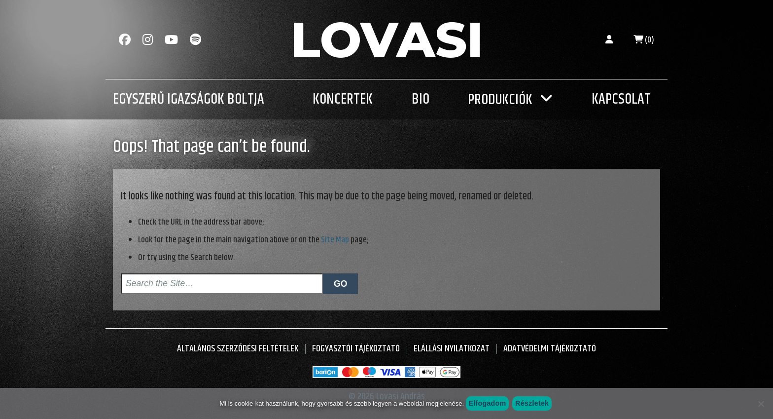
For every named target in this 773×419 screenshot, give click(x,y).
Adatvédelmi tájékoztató (549, 348)
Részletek (532, 403)
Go (340, 284)
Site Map (335, 239)
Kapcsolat (621, 99)
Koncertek (343, 99)
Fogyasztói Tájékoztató (356, 348)
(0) (643, 40)
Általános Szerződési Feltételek (237, 348)
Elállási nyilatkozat (452, 348)
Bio (420, 99)
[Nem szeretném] (761, 404)
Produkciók (500, 100)
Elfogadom (487, 403)
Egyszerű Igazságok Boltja (188, 99)
